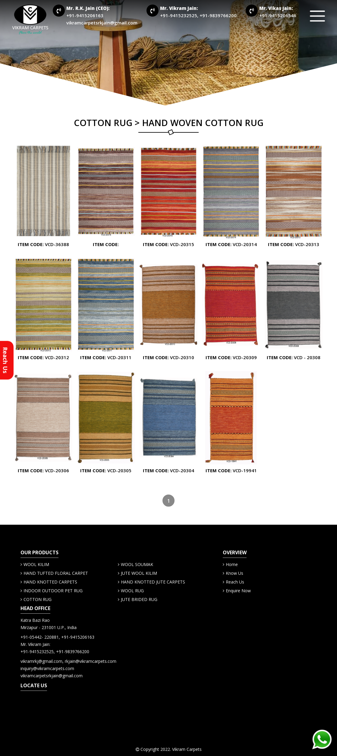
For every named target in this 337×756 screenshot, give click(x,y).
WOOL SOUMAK (137, 564)
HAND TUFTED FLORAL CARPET (56, 573)
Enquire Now (238, 590)
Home (232, 564)
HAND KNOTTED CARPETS (50, 582)
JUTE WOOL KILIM (139, 573)
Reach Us (235, 582)
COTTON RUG (38, 599)
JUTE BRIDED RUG (139, 599)
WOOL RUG (132, 590)
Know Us (234, 573)
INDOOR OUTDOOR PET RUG (53, 590)
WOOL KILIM (36, 564)
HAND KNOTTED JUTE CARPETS (153, 582)
